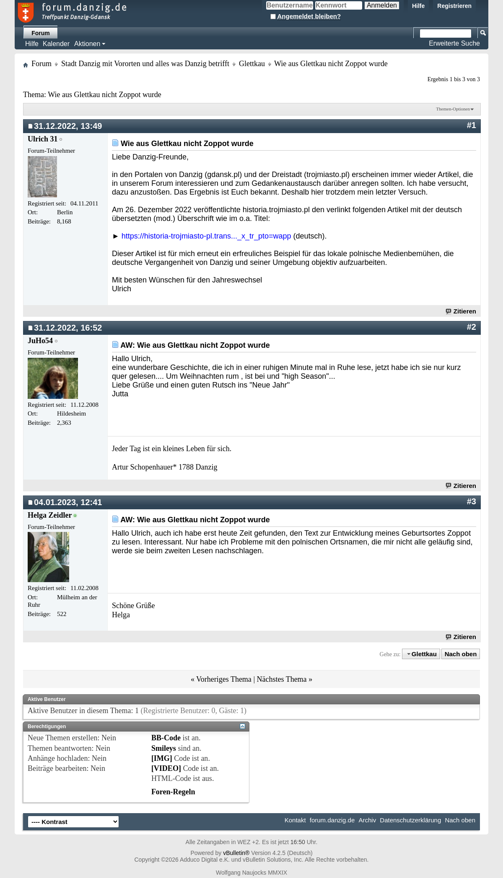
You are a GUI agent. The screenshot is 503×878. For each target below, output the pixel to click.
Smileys (163, 748)
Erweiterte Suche (454, 43)
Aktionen (87, 43)
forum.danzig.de (332, 820)
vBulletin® (236, 853)
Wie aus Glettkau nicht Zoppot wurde (104, 94)
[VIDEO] (166, 768)
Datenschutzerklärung (410, 820)
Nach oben (461, 653)
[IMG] (161, 758)
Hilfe (418, 6)
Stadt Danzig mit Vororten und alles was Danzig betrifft (145, 63)
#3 (471, 501)
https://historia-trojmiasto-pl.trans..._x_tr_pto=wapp (206, 236)
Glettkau (252, 63)
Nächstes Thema (281, 679)
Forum (40, 33)
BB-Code (166, 738)
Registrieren (454, 6)
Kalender (56, 43)
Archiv (367, 820)
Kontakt (295, 820)
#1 (471, 125)
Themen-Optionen (453, 108)
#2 (471, 326)
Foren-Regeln (173, 792)
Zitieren (461, 311)
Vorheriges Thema (224, 679)
